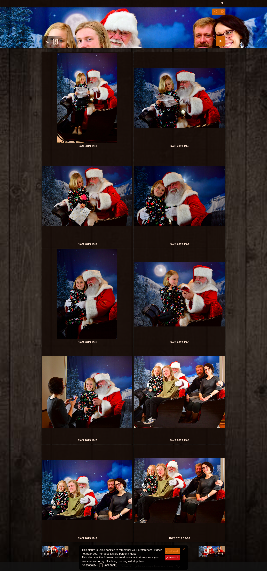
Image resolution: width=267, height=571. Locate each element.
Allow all (173, 551)
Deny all (173, 557)
